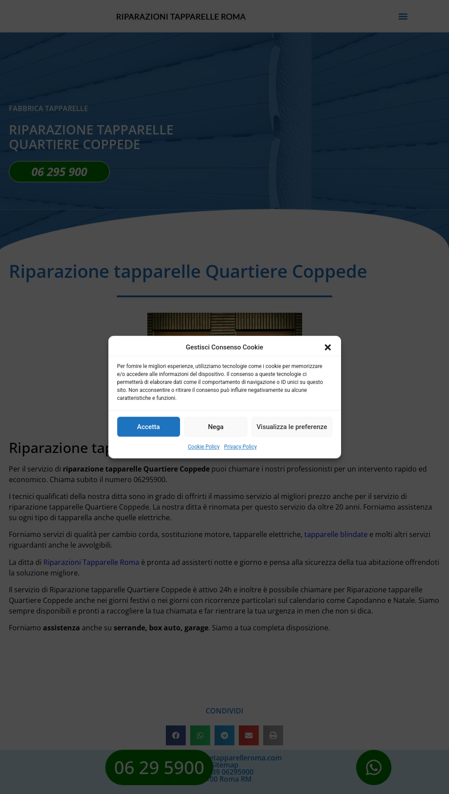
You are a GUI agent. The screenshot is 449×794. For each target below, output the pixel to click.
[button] (327, 347)
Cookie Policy (204, 447)
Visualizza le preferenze (292, 427)
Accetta (148, 427)
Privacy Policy (240, 447)
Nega (215, 427)
